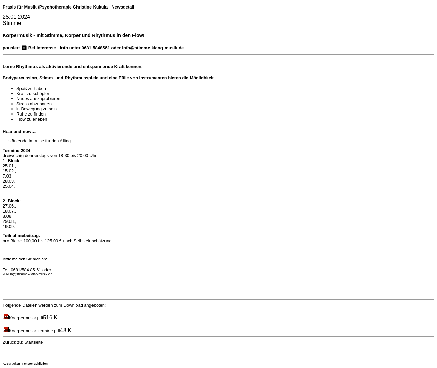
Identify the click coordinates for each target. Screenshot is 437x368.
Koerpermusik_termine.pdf (34, 330)
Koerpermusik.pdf (26, 317)
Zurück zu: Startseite (23, 342)
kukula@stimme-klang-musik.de (27, 274)
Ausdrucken (11, 363)
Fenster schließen (35, 363)
